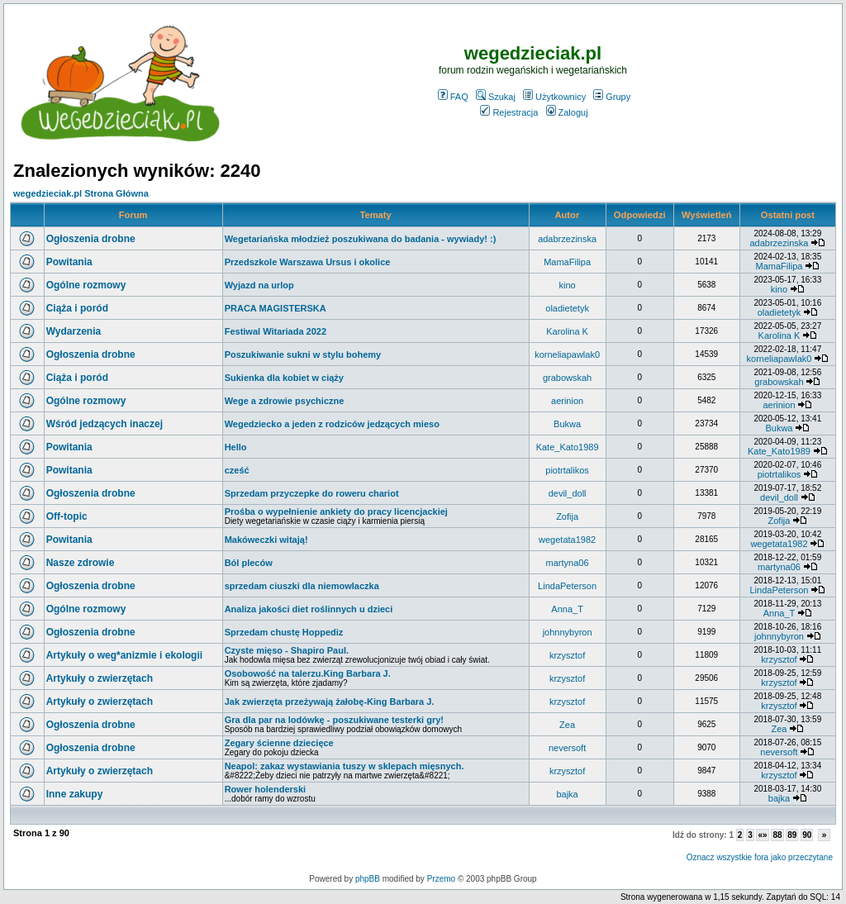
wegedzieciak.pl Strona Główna (81, 193)
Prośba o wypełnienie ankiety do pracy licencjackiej (336, 511)
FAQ (453, 97)
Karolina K (567, 331)
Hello (236, 447)
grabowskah (567, 378)
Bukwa (567, 424)
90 (806, 835)
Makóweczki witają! (266, 540)
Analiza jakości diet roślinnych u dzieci (309, 609)
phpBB (367, 878)
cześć (237, 470)
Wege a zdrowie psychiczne (285, 401)
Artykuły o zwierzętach (99, 678)
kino (567, 285)
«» (762, 835)
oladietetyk (567, 308)
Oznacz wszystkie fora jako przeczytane (760, 857)
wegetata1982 (567, 540)
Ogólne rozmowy (86, 285)
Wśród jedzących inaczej (104, 424)
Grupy (611, 97)
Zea (567, 725)
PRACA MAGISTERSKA (275, 308)
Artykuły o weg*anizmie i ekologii (124, 655)
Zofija (567, 516)
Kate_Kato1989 (567, 447)
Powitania (69, 262)
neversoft (567, 748)
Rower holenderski (265, 789)
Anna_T (567, 609)
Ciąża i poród (77, 308)
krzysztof (567, 655)
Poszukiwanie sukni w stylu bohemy (303, 354)
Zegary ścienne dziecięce (279, 743)
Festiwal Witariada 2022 (275, 331)
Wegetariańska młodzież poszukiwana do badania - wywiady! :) (361, 239)
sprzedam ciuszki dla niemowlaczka (302, 586)
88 (777, 835)
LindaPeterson (567, 586)
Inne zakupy (74, 794)
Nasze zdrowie (80, 563)
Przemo (441, 878)
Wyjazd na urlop (259, 285)
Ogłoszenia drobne (90, 239)
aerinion (567, 401)
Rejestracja (509, 112)
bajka (566, 794)
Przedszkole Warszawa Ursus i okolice (308, 262)
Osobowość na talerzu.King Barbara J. (308, 673)
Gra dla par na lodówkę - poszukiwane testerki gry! (334, 720)
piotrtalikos (567, 470)
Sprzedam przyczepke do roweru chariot (312, 493)
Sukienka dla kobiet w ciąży (284, 378)
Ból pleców (249, 563)
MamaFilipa (567, 262)
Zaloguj (567, 112)
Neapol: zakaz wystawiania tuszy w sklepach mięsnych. (344, 766)
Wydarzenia (73, 331)
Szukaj (496, 97)
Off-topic (67, 516)
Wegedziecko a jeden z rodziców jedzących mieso (332, 424)
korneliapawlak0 (567, 354)
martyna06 (567, 563)
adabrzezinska (567, 239)
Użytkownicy (554, 97)
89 (791, 835)
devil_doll (568, 493)
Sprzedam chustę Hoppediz (284, 632)
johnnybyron (567, 632)
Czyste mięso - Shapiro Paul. (287, 650)
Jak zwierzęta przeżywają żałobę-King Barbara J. (330, 702)
